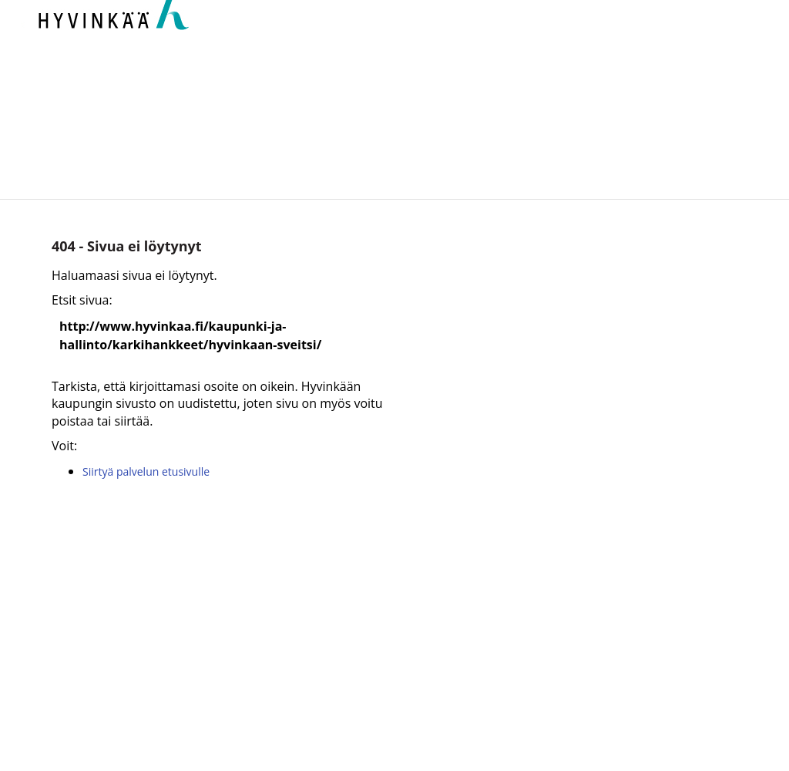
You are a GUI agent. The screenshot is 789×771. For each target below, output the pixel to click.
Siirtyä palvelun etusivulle (146, 471)
